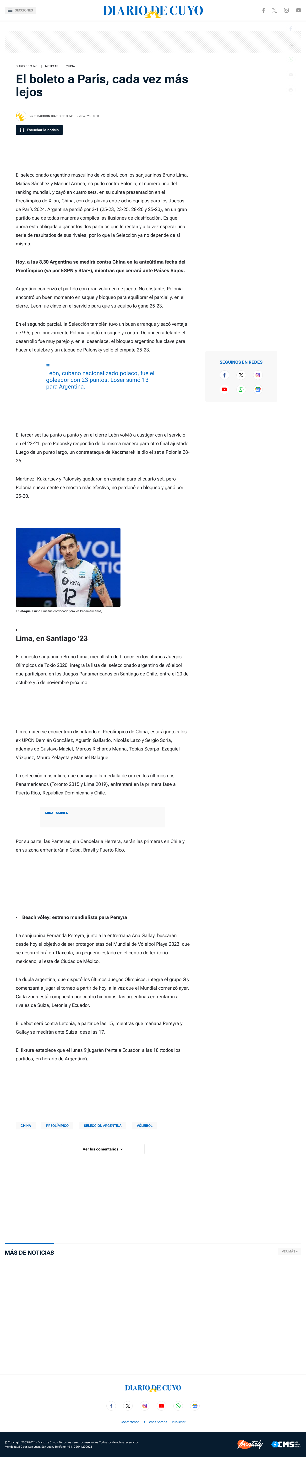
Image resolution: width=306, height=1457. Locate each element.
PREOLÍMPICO (57, 1126)
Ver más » (290, 1251)
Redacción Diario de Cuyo (53, 116)
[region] (153, 42)
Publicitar (179, 1422)
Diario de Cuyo (27, 66)
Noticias (51, 66)
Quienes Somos (155, 1422)
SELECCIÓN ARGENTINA (102, 1126)
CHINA (70, 66)
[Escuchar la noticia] (39, 130)
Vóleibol (145, 1126)
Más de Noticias (29, 1252)
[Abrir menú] (20, 10)
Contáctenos (130, 1422)
